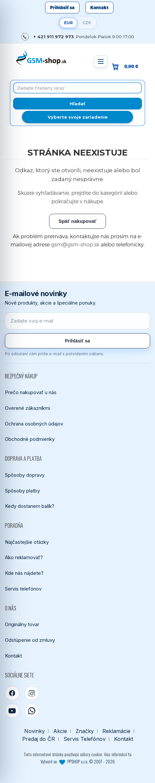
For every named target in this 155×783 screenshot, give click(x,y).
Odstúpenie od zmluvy (30, 640)
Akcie (60, 731)
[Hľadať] (77, 103)
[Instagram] (32, 693)
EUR (68, 22)
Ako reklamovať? (24, 557)
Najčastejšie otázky (27, 542)
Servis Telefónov (84, 739)
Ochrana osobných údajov (34, 424)
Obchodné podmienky (30, 439)
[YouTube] (12, 711)
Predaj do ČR (38, 739)
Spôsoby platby (22, 491)
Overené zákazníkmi (27, 408)
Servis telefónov (23, 589)
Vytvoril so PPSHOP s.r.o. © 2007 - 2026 (78, 761)
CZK (86, 22)
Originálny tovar (22, 624)
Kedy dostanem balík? (29, 506)
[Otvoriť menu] (101, 61)
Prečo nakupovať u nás (31, 392)
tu (129, 754)
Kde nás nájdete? (24, 573)
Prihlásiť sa (62, 7)
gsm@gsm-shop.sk (75, 244)
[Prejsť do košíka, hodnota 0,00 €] (127, 66)
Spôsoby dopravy (24, 475)
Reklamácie (116, 731)
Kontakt (99, 7)
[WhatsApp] (32, 711)
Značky (85, 731)
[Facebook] (12, 693)
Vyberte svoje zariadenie (78, 117)
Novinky (34, 731)
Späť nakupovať (77, 221)
